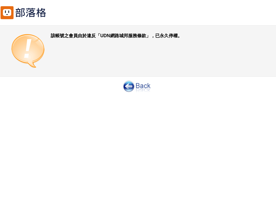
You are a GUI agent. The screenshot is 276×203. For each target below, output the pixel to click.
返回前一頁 (138, 86)
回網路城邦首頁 (31, 11)
